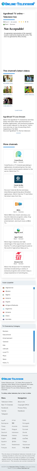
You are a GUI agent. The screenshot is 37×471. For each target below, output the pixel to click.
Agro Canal (18, 237)
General (21, 162)
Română (25, 426)
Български (4, 423)
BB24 (18, 210)
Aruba (6, 316)
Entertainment (7, 338)
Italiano (14, 435)
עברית (14, 420)
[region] (18, 303)
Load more (18, 110)
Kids (4, 345)
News (4, 359)
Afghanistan (8, 287)
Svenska (25, 435)
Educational (7, 334)
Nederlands (16, 444)
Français (4, 447)
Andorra (7, 298)
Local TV (5, 352)
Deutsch (4, 432)
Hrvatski (14, 426)
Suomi (3, 444)
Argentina (7, 309)
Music (4, 355)
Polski (24, 420)
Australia (7, 319)
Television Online (6, 402)
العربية (3, 420)
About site (21, 402)
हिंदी (13, 423)
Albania (6, 291)
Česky (3, 426)
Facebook (4, 408)
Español (4, 441)
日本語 (14, 438)
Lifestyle (5, 348)
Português (26, 423)
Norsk (14, 447)
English (3, 438)
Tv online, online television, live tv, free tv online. (16, 393)
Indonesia (15, 432)
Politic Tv (6, 362)
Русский (25, 429)
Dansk (3, 429)
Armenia (7, 312)
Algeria (6, 294)
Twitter (3, 411)
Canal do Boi (18, 185)
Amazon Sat (18, 262)
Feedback (21, 411)
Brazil (6, 24)
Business (12, 24)
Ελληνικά (4, 435)
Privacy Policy (22, 408)
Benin (15, 212)
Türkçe (25, 441)
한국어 (14, 441)
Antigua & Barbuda (10, 305)
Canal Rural (18, 160)
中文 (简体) (26, 447)
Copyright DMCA (23, 405)
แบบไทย (25, 438)
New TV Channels (7, 405)
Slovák (25, 432)
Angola (6, 301)
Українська (26, 444)
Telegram (4, 414)
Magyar (14, 429)
